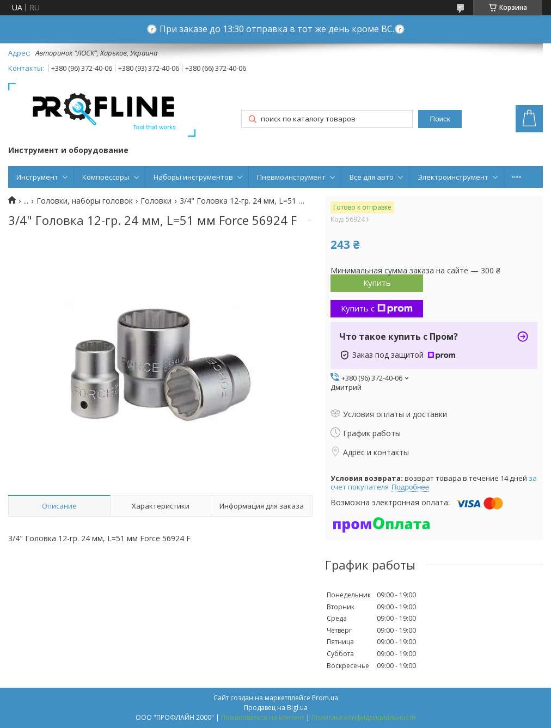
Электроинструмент (453, 177)
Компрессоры (106, 177)
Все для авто (372, 177)
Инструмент (37, 177)
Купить (377, 282)
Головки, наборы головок (84, 201)
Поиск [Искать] (440, 119)
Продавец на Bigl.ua (276, 707)
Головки (156, 201)
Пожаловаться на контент (262, 717)
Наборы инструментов (193, 177)
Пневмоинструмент (291, 177)
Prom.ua (325, 697)
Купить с (377, 308)
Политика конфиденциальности (363, 717)
